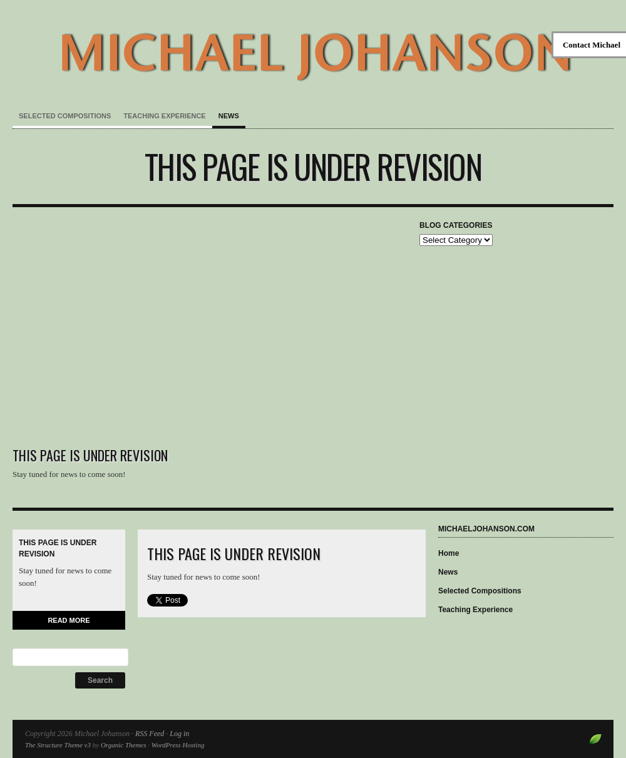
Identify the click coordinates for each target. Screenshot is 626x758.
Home (448, 553)
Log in (179, 733)
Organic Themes (123, 745)
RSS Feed (149, 733)
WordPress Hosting (178, 745)
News (228, 116)
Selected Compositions (65, 116)
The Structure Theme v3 (58, 745)
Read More (69, 620)
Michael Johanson (313, 44)
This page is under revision (313, 166)
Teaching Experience (164, 116)
